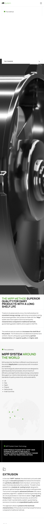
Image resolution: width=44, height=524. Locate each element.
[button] (41, 3)
